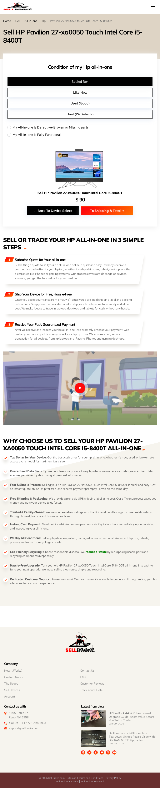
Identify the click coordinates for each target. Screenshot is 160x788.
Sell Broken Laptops (67, 781)
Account (9, 696)
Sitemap (71, 778)
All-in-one (31, 21)
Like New (80, 92)
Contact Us (87, 670)
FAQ (83, 677)
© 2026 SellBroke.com (52, 778)
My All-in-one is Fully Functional (80, 135)
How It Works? (13, 670)
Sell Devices (12, 690)
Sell (17, 21)
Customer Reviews (92, 683)
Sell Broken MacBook (93, 781)
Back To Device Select (53, 210)
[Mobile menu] (153, 6)
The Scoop (11, 683)
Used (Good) (80, 103)
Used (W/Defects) (80, 114)
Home (7, 21)
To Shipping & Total (107, 210)
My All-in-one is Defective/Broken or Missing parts (80, 127)
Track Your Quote (91, 690)
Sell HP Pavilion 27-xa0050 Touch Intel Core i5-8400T (80, 193)
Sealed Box (80, 81)
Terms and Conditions (91, 778)
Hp (44, 21)
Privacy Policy (113, 778)
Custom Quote (13, 677)
